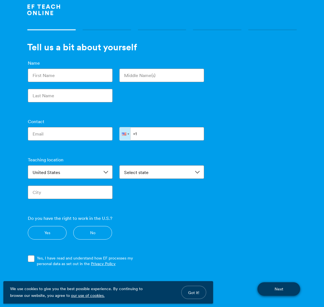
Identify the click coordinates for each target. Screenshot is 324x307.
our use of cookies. (88, 295)
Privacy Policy (103, 264)
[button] (125, 133)
